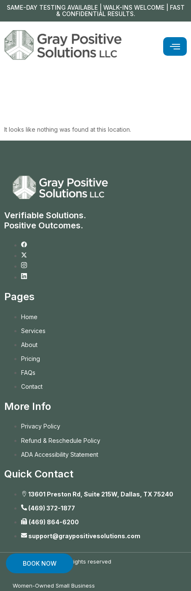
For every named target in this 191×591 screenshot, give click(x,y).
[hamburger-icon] (175, 46)
